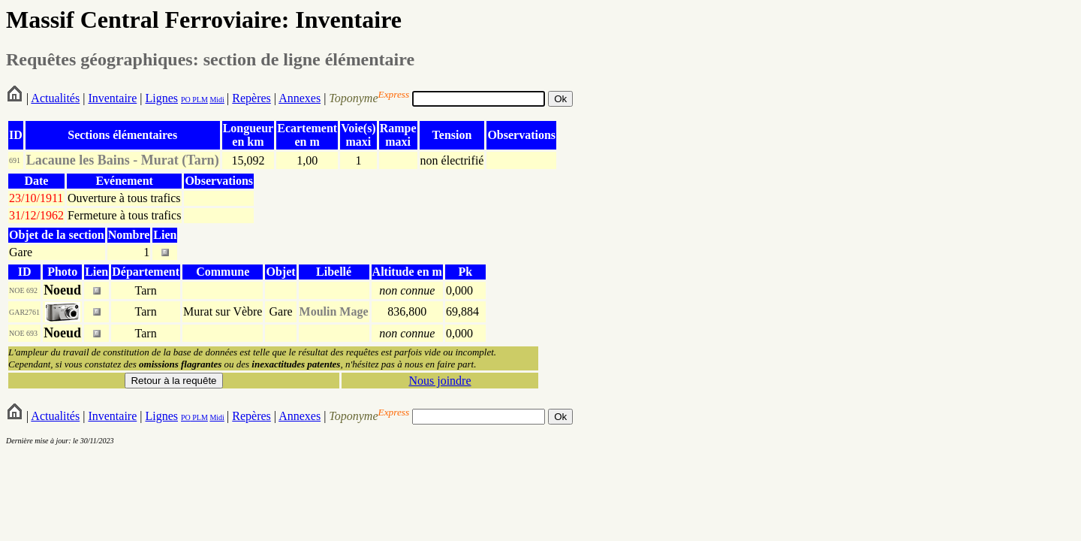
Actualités (55, 98)
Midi (216, 99)
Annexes (300, 98)
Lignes (161, 98)
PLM (199, 99)
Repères (251, 98)
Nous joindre (439, 380)
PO (186, 99)
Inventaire (112, 98)
